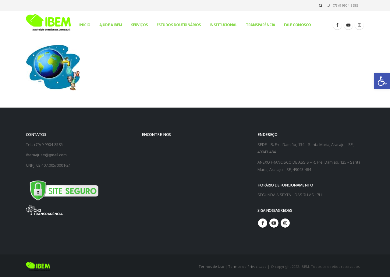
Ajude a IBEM (110, 24)
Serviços (139, 24)
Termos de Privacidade (247, 266)
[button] (382, 81)
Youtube (273, 223)
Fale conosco (297, 24)
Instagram (285, 223)
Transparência (260, 24)
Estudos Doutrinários (179, 24)
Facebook (262, 223)
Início (84, 24)
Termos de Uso (212, 266)
